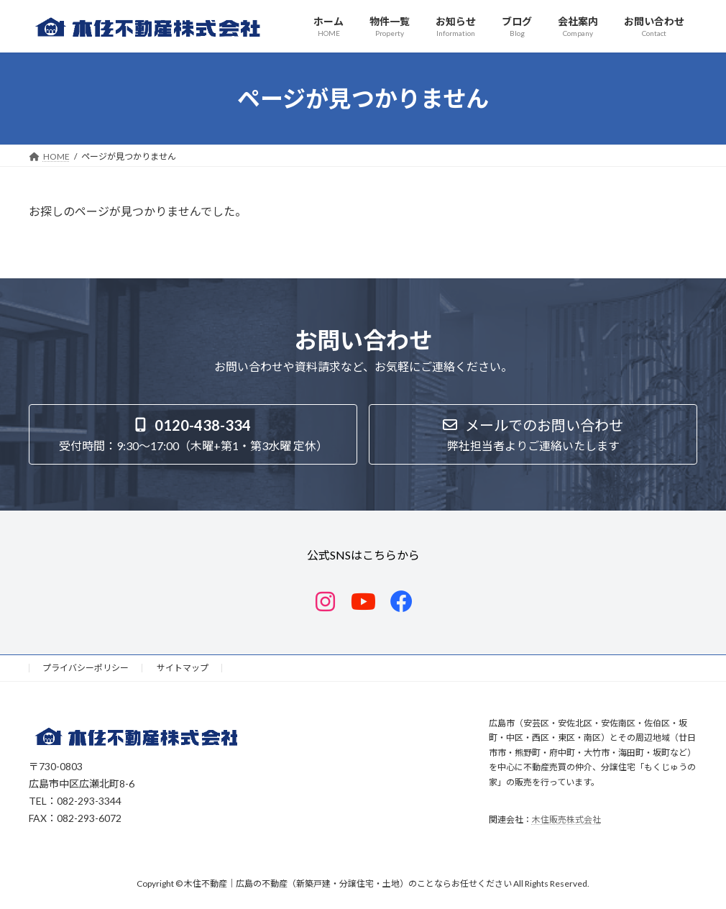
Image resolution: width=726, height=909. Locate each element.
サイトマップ (182, 667)
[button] (193, 434)
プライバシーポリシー (85, 667)
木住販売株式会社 (566, 819)
